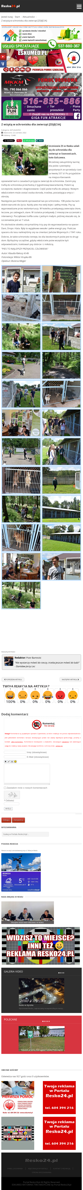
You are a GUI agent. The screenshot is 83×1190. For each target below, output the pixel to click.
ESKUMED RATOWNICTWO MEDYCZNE (31, 1184)
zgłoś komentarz (17, 742)
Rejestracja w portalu (38, 1168)
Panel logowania (15, 1168)
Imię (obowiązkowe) (37, 752)
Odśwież (10, 800)
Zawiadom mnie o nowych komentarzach (27, 788)
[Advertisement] (41, 630)
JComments (78, 814)
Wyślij (8, 809)
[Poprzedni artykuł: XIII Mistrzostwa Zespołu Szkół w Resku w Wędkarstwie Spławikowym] (13, 679)
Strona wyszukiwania (41, 1172)
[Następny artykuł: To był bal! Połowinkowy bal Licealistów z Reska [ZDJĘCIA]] (70, 679)
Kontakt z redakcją (61, 1168)
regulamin (65, 742)
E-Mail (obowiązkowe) (38, 757)
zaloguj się (59, 746)
